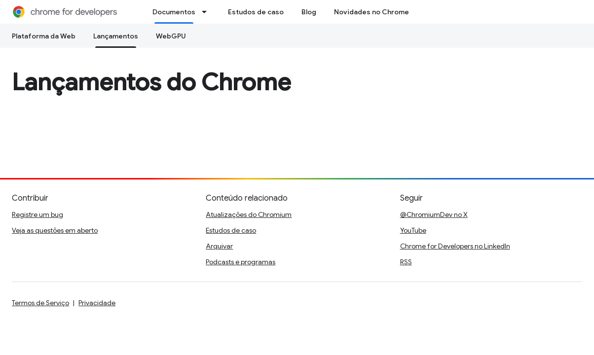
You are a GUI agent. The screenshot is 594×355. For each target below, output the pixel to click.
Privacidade (96, 303)
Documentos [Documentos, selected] (173, 11)
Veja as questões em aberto (55, 230)
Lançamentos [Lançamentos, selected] (115, 36)
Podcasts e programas (240, 261)
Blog (308, 11)
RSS (406, 261)
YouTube (413, 230)
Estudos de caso (256, 11)
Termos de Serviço (40, 303)
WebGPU (171, 36)
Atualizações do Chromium (249, 214)
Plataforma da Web (43, 36)
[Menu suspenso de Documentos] (207, 12)
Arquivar (219, 246)
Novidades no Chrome (371, 11)
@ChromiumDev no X (434, 214)
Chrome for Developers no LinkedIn (455, 246)
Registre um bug (37, 214)
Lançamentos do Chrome (151, 82)
